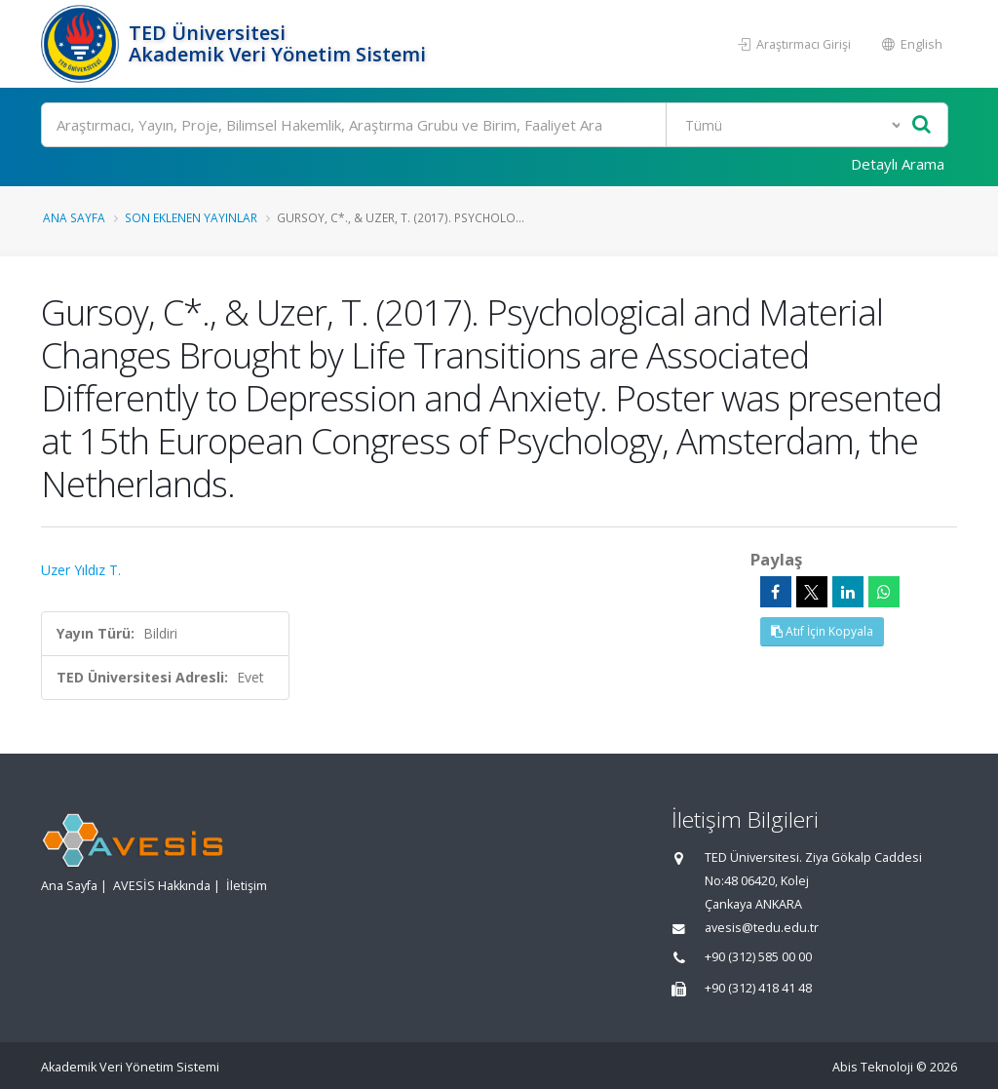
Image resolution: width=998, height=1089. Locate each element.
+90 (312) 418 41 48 (758, 988)
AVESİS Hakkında (162, 885)
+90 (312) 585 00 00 (758, 957)
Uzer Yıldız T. (81, 570)
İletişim (246, 885)
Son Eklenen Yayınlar (191, 217)
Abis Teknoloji (872, 1067)
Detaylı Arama (897, 164)
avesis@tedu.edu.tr (762, 927)
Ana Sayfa (74, 217)
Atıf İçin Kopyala (822, 631)
